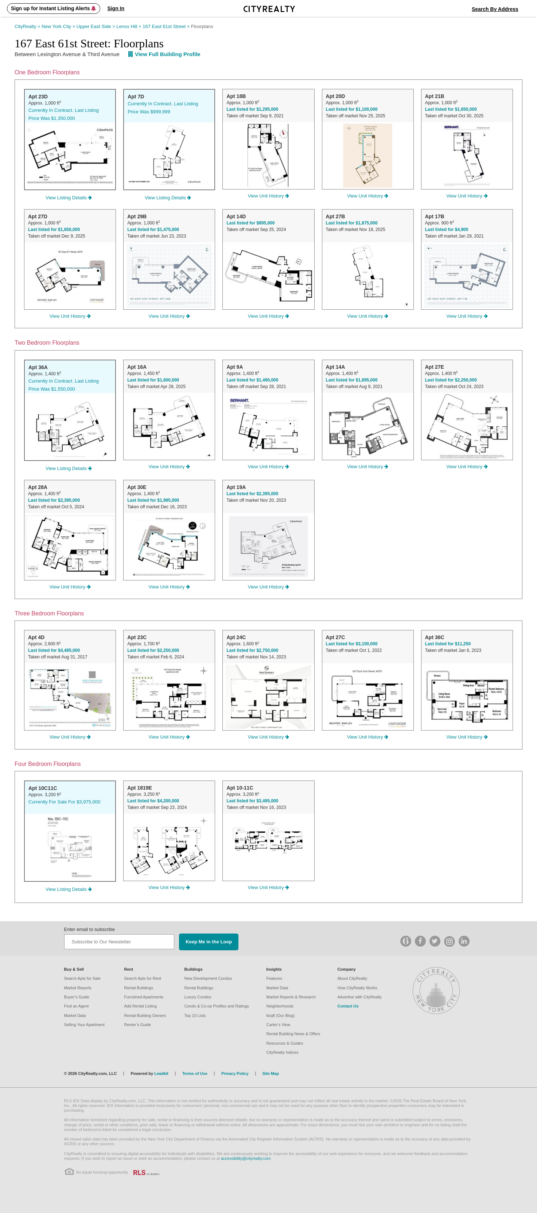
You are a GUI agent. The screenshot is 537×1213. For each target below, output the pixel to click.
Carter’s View (278, 1024)
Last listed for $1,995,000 (153, 500)
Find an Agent (76, 1006)
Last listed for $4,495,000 (54, 650)
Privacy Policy (235, 1073)
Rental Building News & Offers (293, 1034)
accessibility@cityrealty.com (246, 1158)
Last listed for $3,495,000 (252, 800)
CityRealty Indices (282, 1052)
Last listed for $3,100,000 (352, 643)
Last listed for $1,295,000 (252, 109)
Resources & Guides (284, 1043)
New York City (59, 26)
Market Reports (78, 988)
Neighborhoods (280, 1006)
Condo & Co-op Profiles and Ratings (216, 1006)
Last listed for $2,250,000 (451, 380)
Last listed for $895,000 (250, 223)
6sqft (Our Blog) (280, 1015)
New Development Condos (208, 978)
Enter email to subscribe (89, 929)
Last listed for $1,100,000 (352, 109)
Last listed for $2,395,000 (54, 500)
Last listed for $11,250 (448, 643)
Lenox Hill (129, 26)
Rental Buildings (138, 988)
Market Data (75, 1015)
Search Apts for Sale (82, 978)
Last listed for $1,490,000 (252, 380)
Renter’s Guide (137, 1024)
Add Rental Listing (140, 1006)
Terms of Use (194, 1073)
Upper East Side (97, 26)
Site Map (270, 1073)
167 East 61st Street (167, 26)
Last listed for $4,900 (446, 229)
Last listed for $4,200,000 (153, 800)
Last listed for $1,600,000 (153, 380)
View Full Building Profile (164, 54)
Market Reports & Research (291, 997)
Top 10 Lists (195, 1015)
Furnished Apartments (144, 997)
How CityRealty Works (357, 988)
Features (274, 978)
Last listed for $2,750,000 (252, 650)
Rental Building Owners (145, 1015)
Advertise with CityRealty (360, 997)
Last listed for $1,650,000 (451, 109)
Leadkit (161, 1073)
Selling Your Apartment (84, 1024)
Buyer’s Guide (76, 997)
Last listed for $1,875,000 (352, 223)
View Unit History (268, 196)
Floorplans (202, 26)
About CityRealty (352, 978)
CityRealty (28, 26)
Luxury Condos (197, 997)
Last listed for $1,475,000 (153, 229)
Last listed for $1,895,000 (352, 380)
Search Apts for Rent (143, 978)
